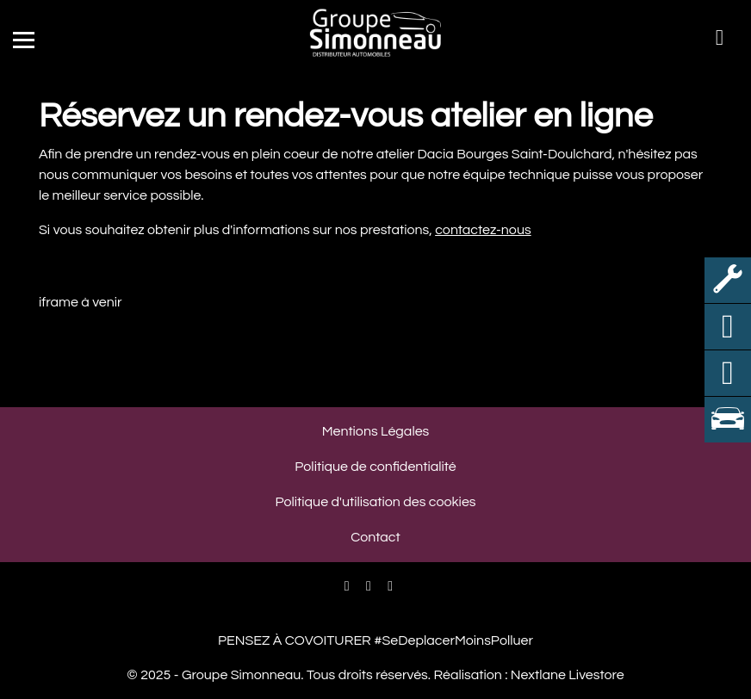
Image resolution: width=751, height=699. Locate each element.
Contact (375, 537)
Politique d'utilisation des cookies (375, 502)
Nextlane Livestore (565, 675)
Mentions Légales (376, 431)
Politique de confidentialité (375, 466)
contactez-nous (483, 230)
